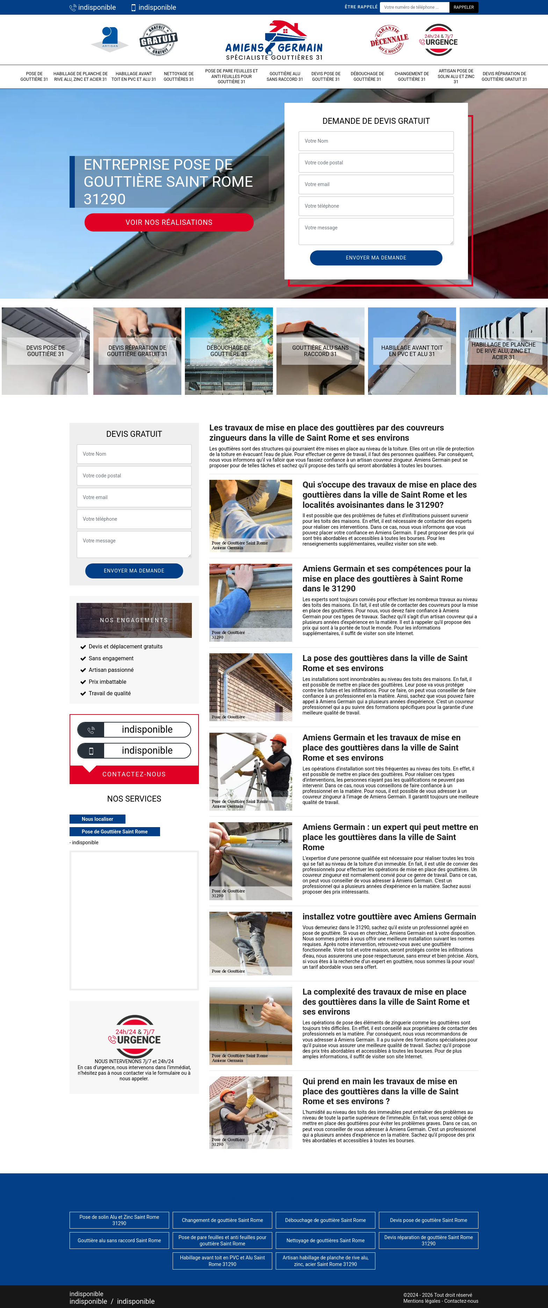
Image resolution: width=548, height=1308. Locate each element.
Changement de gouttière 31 (412, 76)
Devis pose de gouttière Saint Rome (428, 1220)
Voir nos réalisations (169, 222)
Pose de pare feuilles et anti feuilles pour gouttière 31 (231, 76)
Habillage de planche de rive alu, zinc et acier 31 (80, 76)
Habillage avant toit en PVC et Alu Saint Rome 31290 (222, 1261)
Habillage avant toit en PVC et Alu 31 (133, 76)
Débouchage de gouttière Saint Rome (325, 1220)
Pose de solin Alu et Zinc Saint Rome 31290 (119, 1220)
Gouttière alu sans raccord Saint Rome (119, 1240)
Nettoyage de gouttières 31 (179, 76)
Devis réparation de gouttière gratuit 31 (504, 76)
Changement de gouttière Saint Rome (222, 1220)
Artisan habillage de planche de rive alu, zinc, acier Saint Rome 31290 (325, 1261)
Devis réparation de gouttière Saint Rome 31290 (428, 1240)
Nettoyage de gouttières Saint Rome (326, 1240)
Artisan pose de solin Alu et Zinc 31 (456, 76)
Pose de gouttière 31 (34, 76)
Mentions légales (421, 1301)
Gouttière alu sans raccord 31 (285, 76)
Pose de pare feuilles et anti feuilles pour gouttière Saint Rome (223, 1240)
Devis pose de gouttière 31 (325, 76)
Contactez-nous (461, 1301)
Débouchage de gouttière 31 (367, 76)
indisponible (93, 7)
